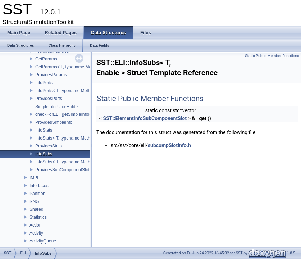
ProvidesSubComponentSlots (63, 169)
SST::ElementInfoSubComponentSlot (145, 118)
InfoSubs (43, 153)
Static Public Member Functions (272, 56)
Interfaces (39, 185)
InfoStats (43, 130)
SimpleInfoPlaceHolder (57, 106)
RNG (34, 201)
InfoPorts (44, 82)
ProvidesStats (48, 146)
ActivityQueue (42, 241)
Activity (36, 233)
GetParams (46, 59)
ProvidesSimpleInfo (53, 122)
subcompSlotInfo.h (169, 145)
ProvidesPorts (48, 98)
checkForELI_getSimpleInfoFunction (70, 114)
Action (35, 225)
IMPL (34, 177)
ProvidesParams (51, 74)
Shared (36, 209)
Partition (37, 193)
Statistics (38, 217)
